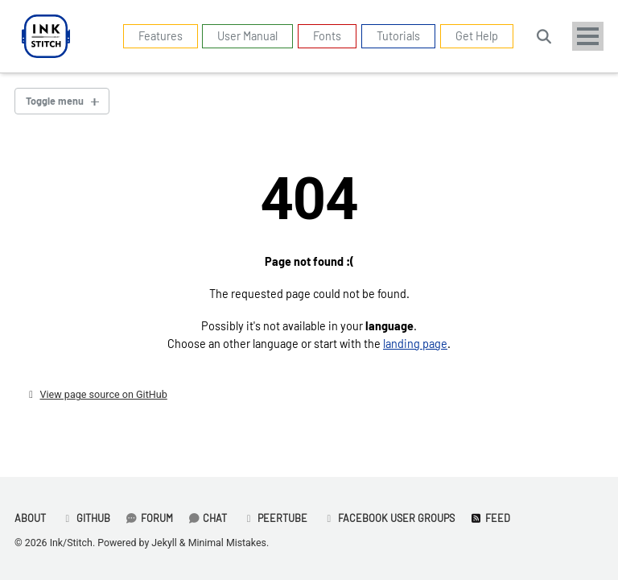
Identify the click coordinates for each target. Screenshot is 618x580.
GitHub (85, 518)
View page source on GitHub (103, 394)
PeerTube (274, 518)
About (30, 518)
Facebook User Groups (389, 518)
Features (160, 36)
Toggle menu (55, 100)
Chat (208, 518)
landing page (415, 343)
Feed (490, 518)
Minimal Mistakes (227, 543)
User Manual (247, 36)
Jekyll (164, 543)
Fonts (327, 36)
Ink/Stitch (71, 543)
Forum (149, 518)
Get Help (476, 36)
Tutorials (398, 36)
